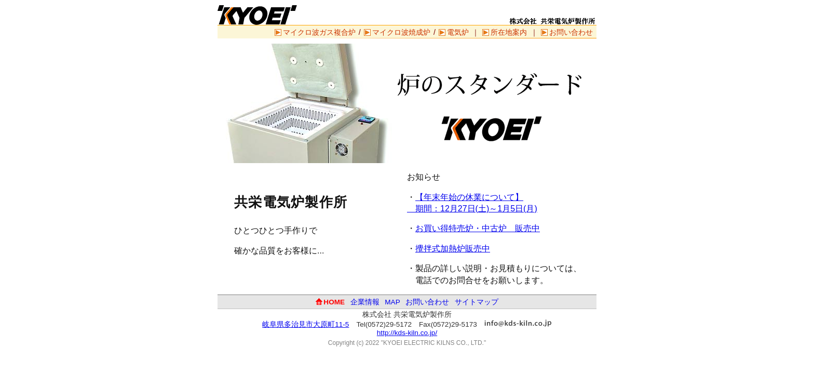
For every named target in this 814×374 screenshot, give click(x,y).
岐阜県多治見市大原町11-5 (305, 324)
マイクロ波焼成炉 (401, 32)
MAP (392, 302)
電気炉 (458, 32)
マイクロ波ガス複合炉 (319, 32)
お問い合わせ (571, 32)
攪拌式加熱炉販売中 (452, 248)
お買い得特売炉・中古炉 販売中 (477, 228)
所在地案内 (509, 32)
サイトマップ (476, 302)
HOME (334, 302)
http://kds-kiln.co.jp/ (407, 333)
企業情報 (364, 302)
